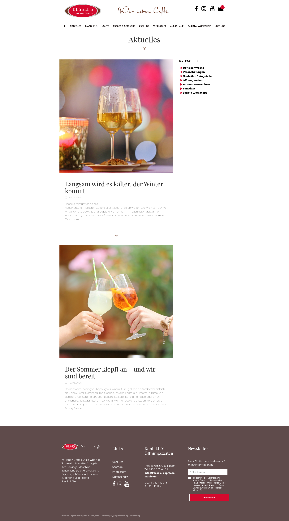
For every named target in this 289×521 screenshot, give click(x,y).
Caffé (105, 26)
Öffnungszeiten (193, 80)
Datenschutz (120, 477)
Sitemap (117, 467)
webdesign (107, 516)
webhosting (135, 516)
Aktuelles (75, 26)
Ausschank (177, 26)
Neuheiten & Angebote (197, 76)
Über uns (220, 26)
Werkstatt (159, 26)
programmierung (120, 516)
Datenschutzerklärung (203, 485)
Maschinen (91, 26)
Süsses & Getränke (124, 26)
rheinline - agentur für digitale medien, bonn (80, 516)
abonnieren (209, 497)
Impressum (119, 472)
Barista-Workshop (199, 26)
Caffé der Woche (193, 68)
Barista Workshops (195, 92)
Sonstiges (189, 88)
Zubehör (144, 26)
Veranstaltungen (194, 72)
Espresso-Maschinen (196, 84)
